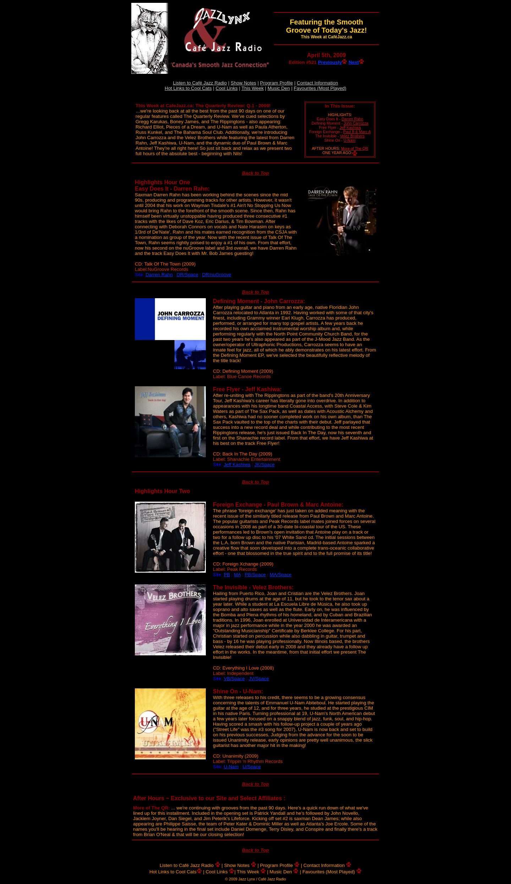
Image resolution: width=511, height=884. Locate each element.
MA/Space (281, 574)
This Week (252, 88)
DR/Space (187, 274)
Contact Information (317, 83)
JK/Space (264, 464)
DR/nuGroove (216, 274)
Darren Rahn (352, 119)
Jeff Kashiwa (350, 127)
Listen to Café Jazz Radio (200, 83)
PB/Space (255, 574)
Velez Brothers (352, 136)
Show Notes (243, 83)
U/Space (252, 766)
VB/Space (234, 678)
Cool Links (227, 88)
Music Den (279, 88)
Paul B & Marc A (357, 132)
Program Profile (276, 83)
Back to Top (255, 173)
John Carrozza (356, 123)
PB (227, 574)
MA (237, 574)
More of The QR (354, 148)
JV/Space (259, 678)
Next (356, 62)
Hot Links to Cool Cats (188, 88)
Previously (332, 62)
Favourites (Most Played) (320, 88)
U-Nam (350, 140)
